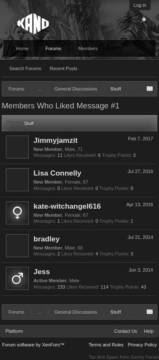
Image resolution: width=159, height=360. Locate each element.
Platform (14, 331)
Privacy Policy (142, 344)
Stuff (28, 123)
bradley (46, 239)
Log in (140, 5)
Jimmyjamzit (55, 140)
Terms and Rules (106, 344)
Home (22, 48)
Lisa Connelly (57, 173)
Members (88, 48)
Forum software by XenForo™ (33, 344)
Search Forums (25, 68)
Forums (53, 48)
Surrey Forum (145, 357)
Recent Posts (63, 68)
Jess (41, 271)
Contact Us (125, 331)
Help (148, 331)
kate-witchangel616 (67, 206)
